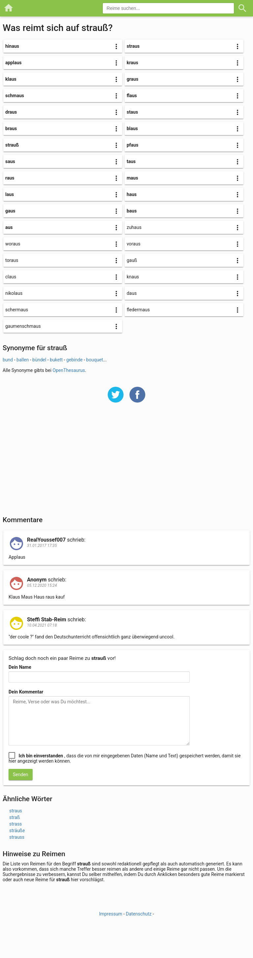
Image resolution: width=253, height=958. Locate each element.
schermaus (16, 309)
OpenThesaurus (69, 370)
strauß (12, 145)
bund (8, 359)
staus (132, 112)
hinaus (12, 46)
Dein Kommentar (26, 691)
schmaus (14, 95)
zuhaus (133, 227)
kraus (132, 62)
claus (10, 276)
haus (131, 194)
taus (130, 161)
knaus (132, 276)
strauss (16, 837)
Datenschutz (139, 913)
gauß (131, 260)
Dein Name (20, 667)
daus (131, 293)
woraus (12, 243)
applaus (13, 62)
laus (9, 194)
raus (9, 178)
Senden (20, 774)
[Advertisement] (126, 463)
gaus (10, 210)
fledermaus (138, 309)
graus (132, 79)
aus (9, 227)
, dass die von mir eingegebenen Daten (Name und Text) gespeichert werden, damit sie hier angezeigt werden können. (124, 758)
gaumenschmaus (23, 326)
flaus (131, 95)
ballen (22, 359)
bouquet (94, 359)
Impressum (110, 913)
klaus (10, 79)
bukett (56, 359)
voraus (133, 243)
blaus (132, 128)
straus (132, 46)
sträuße (17, 830)
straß (14, 817)
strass (15, 824)
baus (131, 210)
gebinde (74, 359)
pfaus (132, 145)
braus (11, 128)
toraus (11, 260)
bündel (39, 359)
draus (11, 112)
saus (10, 161)
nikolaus (13, 293)
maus (132, 178)
